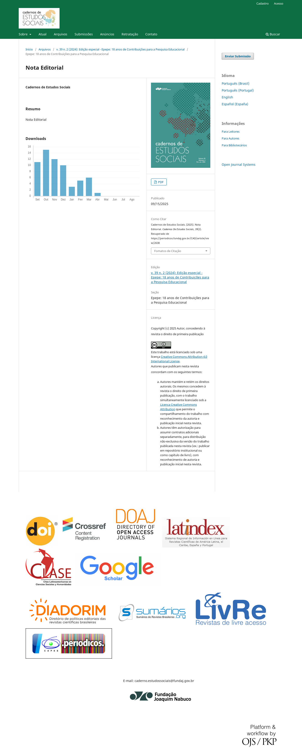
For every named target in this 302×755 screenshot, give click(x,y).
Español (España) (235, 104)
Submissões (84, 34)
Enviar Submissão (238, 56)
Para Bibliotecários (234, 145)
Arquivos (60, 34)
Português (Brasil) (235, 83)
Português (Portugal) (238, 90)
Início (29, 49)
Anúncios (107, 34)
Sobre (24, 34)
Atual (43, 34)
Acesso (278, 3)
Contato (151, 34)
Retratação (130, 34)
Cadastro (262, 3)
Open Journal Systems (238, 164)
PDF (160, 182)
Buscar (273, 34)
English (227, 97)
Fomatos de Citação (167, 251)
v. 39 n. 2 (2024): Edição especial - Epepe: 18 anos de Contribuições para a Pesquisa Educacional (120, 49)
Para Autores (230, 138)
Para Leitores (231, 131)
